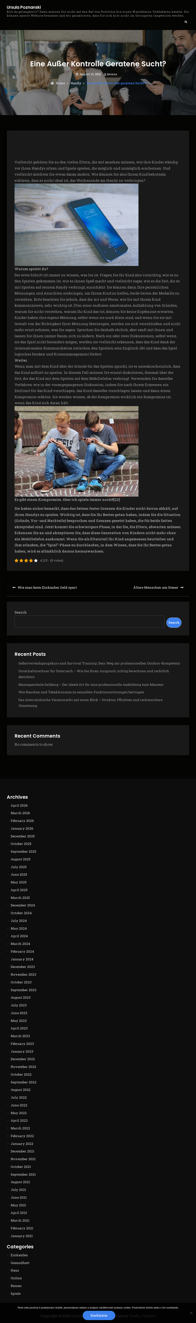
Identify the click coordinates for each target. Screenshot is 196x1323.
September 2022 (23, 1082)
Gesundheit (20, 1263)
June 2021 (19, 1197)
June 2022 (19, 1105)
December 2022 (23, 1059)
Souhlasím (98, 1315)
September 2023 (23, 990)
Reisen (16, 1286)
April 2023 (19, 1028)
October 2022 (21, 1074)
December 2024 (23, 905)
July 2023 (19, 1005)
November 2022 (23, 1066)
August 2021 (20, 1182)
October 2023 (21, 982)
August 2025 (20, 859)
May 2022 (19, 1113)
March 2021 (20, 1220)
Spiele (16, 1293)
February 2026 (22, 820)
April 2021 (19, 1212)
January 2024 (22, 959)
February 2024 (22, 951)
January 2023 (22, 1051)
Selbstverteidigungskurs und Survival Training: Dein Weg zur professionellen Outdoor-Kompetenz (99, 663)
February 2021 (22, 1228)
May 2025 (19, 882)
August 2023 (21, 997)
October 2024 (21, 913)
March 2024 (20, 943)
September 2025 (23, 851)
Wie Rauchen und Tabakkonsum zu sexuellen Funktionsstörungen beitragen (81, 692)
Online (16, 1278)
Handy (75, 83)
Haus (15, 1270)
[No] (191, 1313)
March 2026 (20, 813)
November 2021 (23, 1159)
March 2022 (20, 1128)
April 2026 (19, 805)
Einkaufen (19, 1255)
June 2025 (19, 874)
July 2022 (19, 1097)
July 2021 (18, 1189)
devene (112, 74)
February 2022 (22, 1136)
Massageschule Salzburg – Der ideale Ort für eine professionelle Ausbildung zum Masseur (91, 684)
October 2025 (21, 843)
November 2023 (23, 974)
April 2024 (19, 936)
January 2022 (22, 1143)
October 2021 (21, 1166)
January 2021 (22, 1236)
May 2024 (19, 928)
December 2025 (23, 836)
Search (21, 612)
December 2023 (23, 966)
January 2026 (22, 828)
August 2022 (21, 1089)
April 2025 (19, 890)
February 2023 (22, 1043)
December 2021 (22, 1151)
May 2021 (18, 1205)
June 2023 (19, 1013)
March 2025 (20, 897)
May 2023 (19, 1020)
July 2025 (19, 867)
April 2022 (19, 1120)
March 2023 (20, 1036)
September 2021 (23, 1174)
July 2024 (19, 920)
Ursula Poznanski (24, 7)
